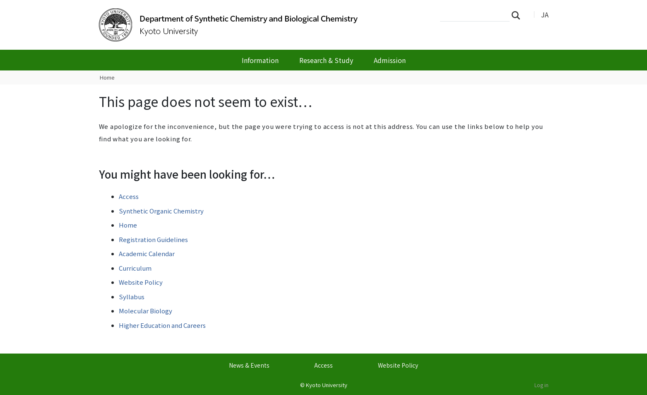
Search (518, 15)
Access (129, 196)
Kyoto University (326, 385)
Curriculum (135, 268)
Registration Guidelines (153, 239)
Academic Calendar (147, 253)
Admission (390, 60)
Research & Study (326, 60)
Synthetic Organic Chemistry (161, 210)
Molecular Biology (145, 310)
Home (107, 77)
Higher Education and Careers (162, 325)
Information (260, 60)
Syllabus (131, 296)
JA (544, 14)
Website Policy (141, 282)
